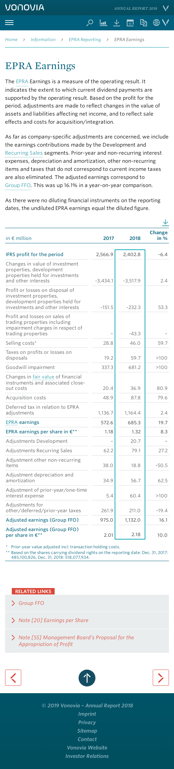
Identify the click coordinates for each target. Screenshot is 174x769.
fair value (43, 376)
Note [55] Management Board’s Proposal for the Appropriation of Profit (76, 641)
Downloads (116, 22)
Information (43, 39)
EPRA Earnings (129, 39)
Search (89, 22)
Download (165, 222)
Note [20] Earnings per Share (53, 620)
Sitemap (87, 731)
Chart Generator (103, 22)
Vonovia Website (87, 748)
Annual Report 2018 (135, 8)
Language (161, 22)
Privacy (87, 722)
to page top (87, 678)
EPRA (22, 82)
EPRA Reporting (85, 39)
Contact (87, 739)
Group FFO (18, 185)
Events (130, 22)
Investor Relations (87, 756)
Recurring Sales (24, 153)
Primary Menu (9, 22)
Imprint (87, 714)
